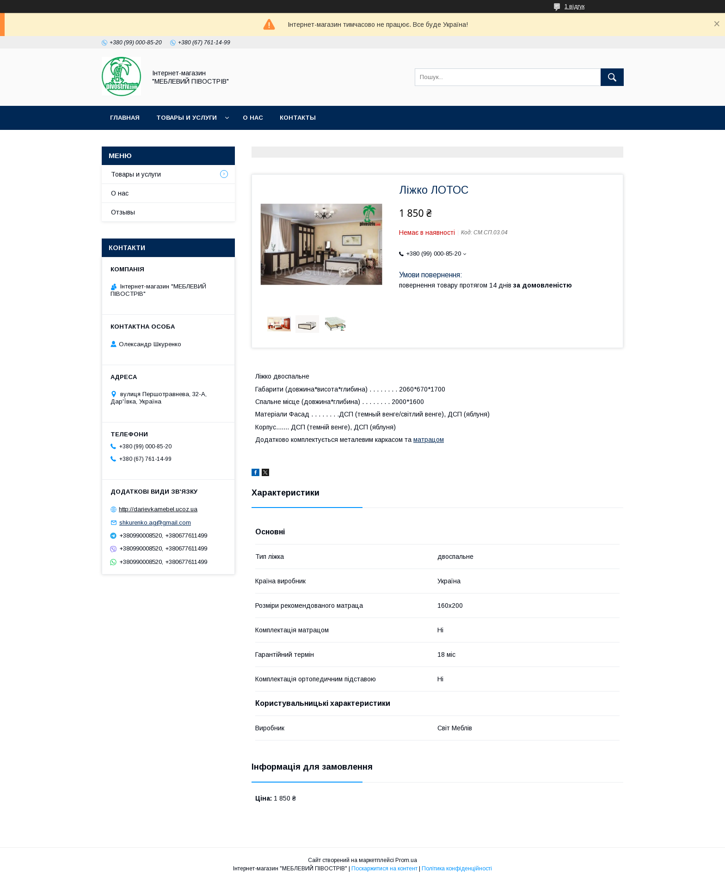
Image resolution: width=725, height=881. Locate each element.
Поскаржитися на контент (384, 868)
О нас (253, 117)
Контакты (298, 117)
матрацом (428, 439)
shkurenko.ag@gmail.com (155, 522)
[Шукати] (612, 77)
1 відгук (574, 6)
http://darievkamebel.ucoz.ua (158, 509)
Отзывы (123, 212)
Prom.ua (406, 860)
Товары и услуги (186, 117)
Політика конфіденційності (457, 868)
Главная (125, 117)
